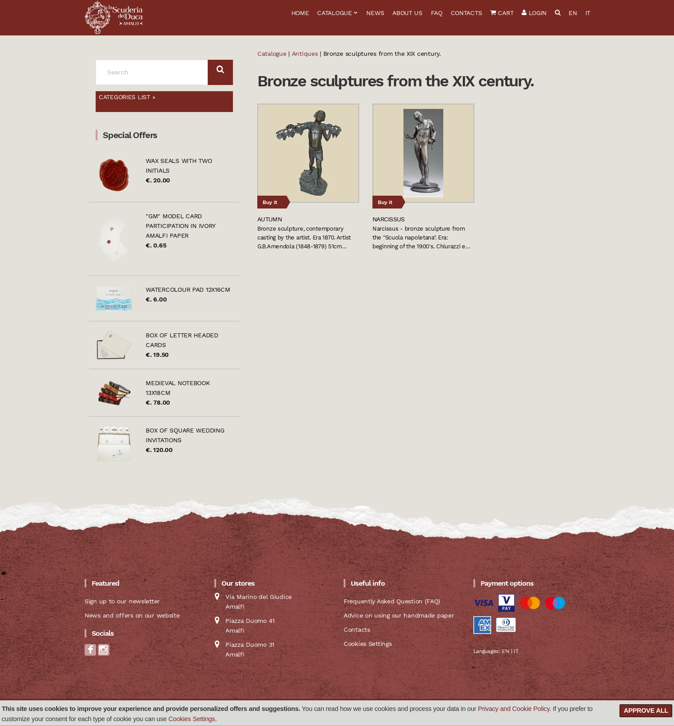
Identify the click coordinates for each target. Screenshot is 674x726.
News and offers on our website (132, 615)
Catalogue (334, 12)
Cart (501, 12)
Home (300, 12)
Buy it (270, 202)
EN (573, 12)
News (375, 12)
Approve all (646, 710)
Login (534, 12)
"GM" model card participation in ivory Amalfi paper (180, 225)
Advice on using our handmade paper (399, 615)
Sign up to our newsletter (122, 601)
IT (587, 12)
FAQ (436, 12)
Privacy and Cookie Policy (513, 708)
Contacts (466, 12)
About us (407, 12)
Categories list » (127, 96)
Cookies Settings (191, 718)
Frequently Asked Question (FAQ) (392, 601)
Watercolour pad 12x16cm (188, 289)
